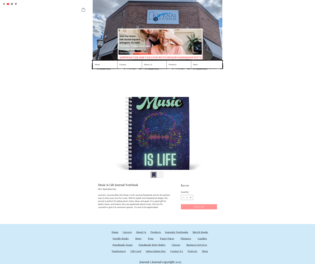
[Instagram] (12, 4)
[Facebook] (4, 4)
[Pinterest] (16, 4)
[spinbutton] (187, 197)
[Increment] (191, 197)
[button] (83, 10)
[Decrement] (183, 197)
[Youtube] (8, 4)
